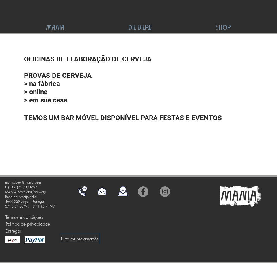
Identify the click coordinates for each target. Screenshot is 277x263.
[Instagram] (165, 191)
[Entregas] (13, 231)
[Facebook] (143, 191)
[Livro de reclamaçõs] (80, 238)
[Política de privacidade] (27, 224)
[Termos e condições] (24, 217)
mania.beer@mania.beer (23, 182)
